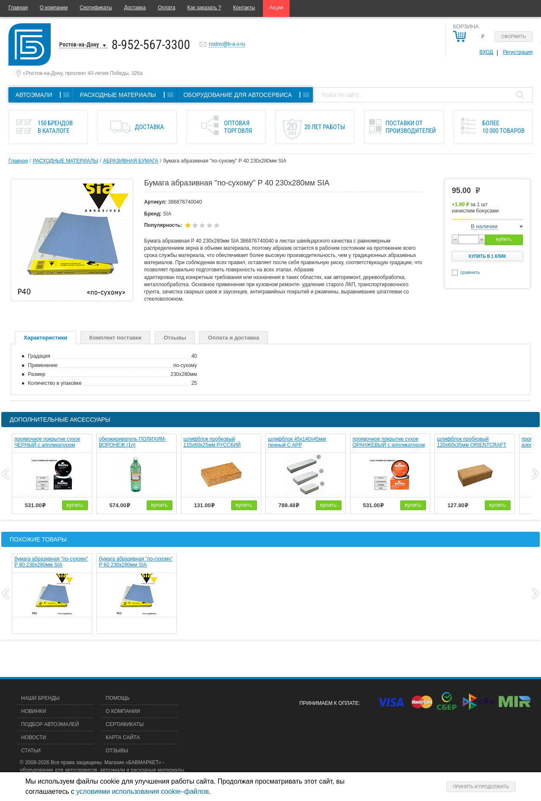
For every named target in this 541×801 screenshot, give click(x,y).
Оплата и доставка (233, 337)
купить (503, 239)
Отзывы (175, 337)
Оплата (166, 8)
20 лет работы (324, 127)
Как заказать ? (204, 8)
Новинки (33, 711)
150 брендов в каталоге (55, 127)
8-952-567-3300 (151, 44)
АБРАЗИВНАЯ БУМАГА (130, 161)
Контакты (244, 8)
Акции (276, 8)
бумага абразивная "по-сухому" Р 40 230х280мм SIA (224, 161)
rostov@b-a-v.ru (227, 44)
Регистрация (518, 52)
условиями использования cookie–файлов (142, 791)
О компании (54, 8)
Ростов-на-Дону (79, 44)
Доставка (135, 8)
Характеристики (45, 337)
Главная (18, 8)
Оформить (513, 36)
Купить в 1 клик (487, 256)
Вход (486, 52)
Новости (33, 737)
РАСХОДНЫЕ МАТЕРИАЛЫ (65, 161)
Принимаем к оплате (328, 703)
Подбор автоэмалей (50, 724)
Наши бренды (40, 698)
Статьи (31, 751)
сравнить (470, 272)
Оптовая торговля (238, 127)
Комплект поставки (115, 337)
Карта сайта (123, 737)
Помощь (117, 698)
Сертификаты (96, 8)
